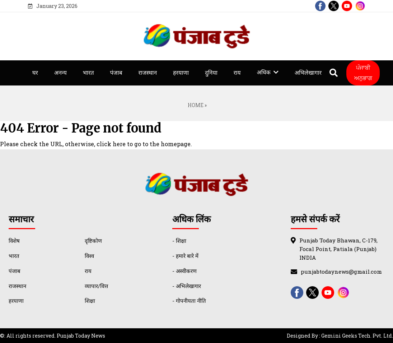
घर (35, 72)
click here (111, 144)
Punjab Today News (81, 335)
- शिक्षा (179, 240)
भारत (88, 72)
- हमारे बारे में (185, 255)
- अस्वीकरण (184, 270)
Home (195, 105)
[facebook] (320, 6)
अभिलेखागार (308, 72)
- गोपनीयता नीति (189, 300)
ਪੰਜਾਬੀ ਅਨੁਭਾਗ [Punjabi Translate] (363, 73)
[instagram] (360, 6)
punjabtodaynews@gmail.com (341, 271)
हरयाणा (181, 72)
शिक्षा (90, 300)
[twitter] (333, 6)
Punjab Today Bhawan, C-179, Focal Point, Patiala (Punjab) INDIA (338, 249)
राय (237, 72)
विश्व (89, 255)
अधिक (264, 72)
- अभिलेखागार (186, 285)
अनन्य (60, 72)
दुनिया (211, 72)
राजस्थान (147, 72)
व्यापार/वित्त (96, 285)
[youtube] (347, 6)
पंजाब (116, 72)
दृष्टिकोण (93, 240)
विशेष (14, 240)
